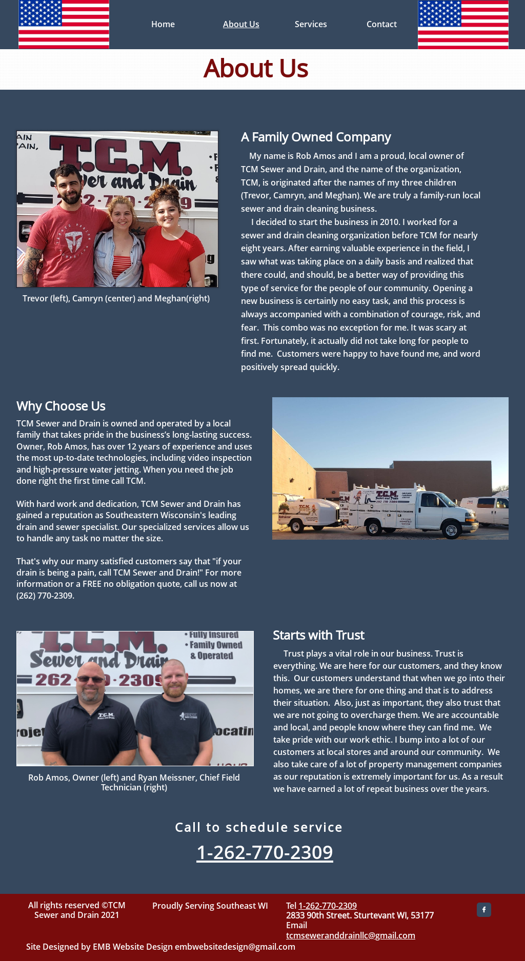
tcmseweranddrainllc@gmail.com (350, 935)
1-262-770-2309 (327, 905)
